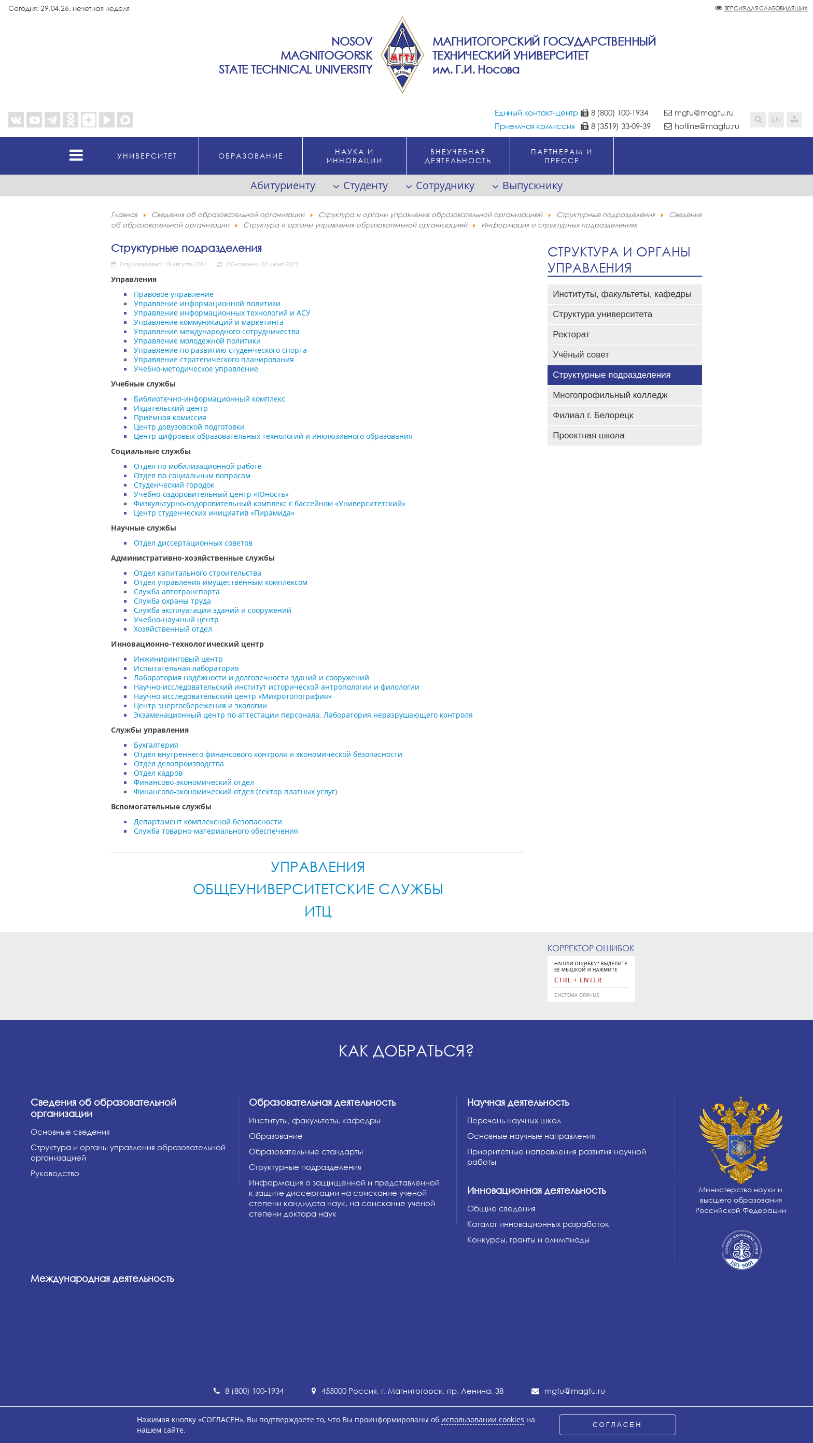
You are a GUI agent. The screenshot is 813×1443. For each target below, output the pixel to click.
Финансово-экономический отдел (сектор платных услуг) (235, 791)
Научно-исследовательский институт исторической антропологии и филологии (276, 687)
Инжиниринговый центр (178, 659)
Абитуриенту (282, 185)
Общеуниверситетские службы (318, 888)
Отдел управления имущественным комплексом (220, 582)
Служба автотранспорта (177, 591)
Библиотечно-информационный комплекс (209, 399)
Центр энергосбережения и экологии (200, 705)
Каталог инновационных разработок (538, 1223)
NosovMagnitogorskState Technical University (295, 55)
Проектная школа (589, 435)
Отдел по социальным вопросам (192, 475)
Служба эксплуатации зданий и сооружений (212, 610)
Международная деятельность (102, 1278)
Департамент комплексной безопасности (208, 821)
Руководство (55, 1173)
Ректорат (571, 334)
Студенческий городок (174, 485)
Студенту (365, 185)
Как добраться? (406, 1050)
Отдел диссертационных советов (193, 543)
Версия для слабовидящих (766, 8)
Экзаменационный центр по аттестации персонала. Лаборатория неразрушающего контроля (303, 715)
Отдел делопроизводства (179, 763)
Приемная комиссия (535, 126)
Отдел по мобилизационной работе (198, 466)
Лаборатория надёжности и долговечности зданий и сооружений (251, 677)
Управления (318, 866)
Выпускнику (532, 185)
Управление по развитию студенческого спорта (220, 350)
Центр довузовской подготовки (189, 427)
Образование (276, 1135)
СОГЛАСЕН (617, 1424)
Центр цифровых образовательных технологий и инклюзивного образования (273, 436)
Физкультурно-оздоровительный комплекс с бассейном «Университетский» (269, 503)
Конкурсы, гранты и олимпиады (528, 1239)
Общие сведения (501, 1208)
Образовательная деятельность (322, 1102)
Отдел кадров (158, 773)
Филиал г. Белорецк (593, 415)
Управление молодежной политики (197, 341)
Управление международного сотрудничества (217, 331)
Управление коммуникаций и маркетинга (209, 322)
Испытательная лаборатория (186, 668)
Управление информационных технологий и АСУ (222, 313)
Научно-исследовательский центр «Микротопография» (233, 696)
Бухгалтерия (156, 745)
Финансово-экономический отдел (194, 782)
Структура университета (602, 314)
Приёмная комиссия (170, 417)
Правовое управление (174, 294)
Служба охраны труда (172, 601)
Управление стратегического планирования (214, 359)
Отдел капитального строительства (197, 573)
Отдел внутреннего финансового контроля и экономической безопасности (268, 754)
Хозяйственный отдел (173, 629)
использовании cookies (482, 1419)
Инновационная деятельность (536, 1190)
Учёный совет (581, 355)
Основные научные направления (531, 1135)
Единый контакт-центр (536, 112)
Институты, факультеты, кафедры (622, 294)
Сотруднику (445, 185)
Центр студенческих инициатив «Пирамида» (214, 513)
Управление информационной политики (207, 303)
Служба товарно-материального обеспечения (216, 831)
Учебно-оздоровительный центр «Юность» (211, 494)
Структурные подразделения (186, 247)
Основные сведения (70, 1131)
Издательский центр (171, 408)
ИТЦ (318, 911)
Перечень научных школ (514, 1120)
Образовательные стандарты (306, 1151)
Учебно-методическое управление (196, 369)
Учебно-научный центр (176, 619)
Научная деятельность (518, 1102)
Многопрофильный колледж (610, 395)
